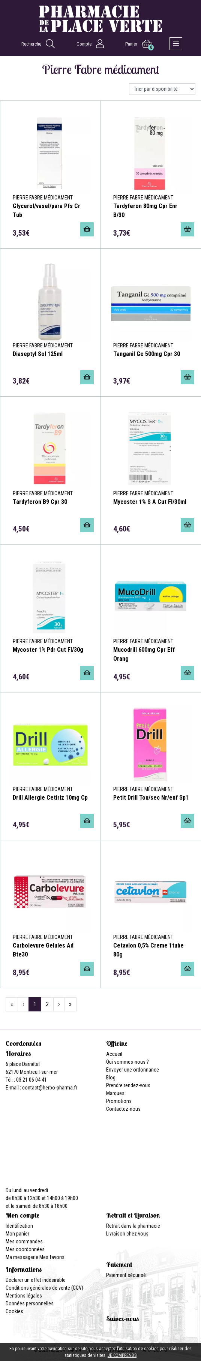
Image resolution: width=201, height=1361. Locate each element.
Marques (115, 1093)
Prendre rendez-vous (128, 1085)
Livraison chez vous (127, 1234)
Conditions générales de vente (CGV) (44, 1288)
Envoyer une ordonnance (132, 1070)
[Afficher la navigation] (176, 43)
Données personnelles (30, 1303)
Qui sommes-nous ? (127, 1062)
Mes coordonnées (25, 1249)
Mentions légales (24, 1296)
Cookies (14, 1311)
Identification (19, 1226)
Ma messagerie (22, 1257)
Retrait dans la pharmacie (133, 1226)
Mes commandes (24, 1241)
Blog (111, 1078)
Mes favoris (51, 1257)
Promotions (119, 1101)
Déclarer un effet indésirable (36, 1280)
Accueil (114, 1054)
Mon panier (17, 1234)
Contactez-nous (123, 1109)
